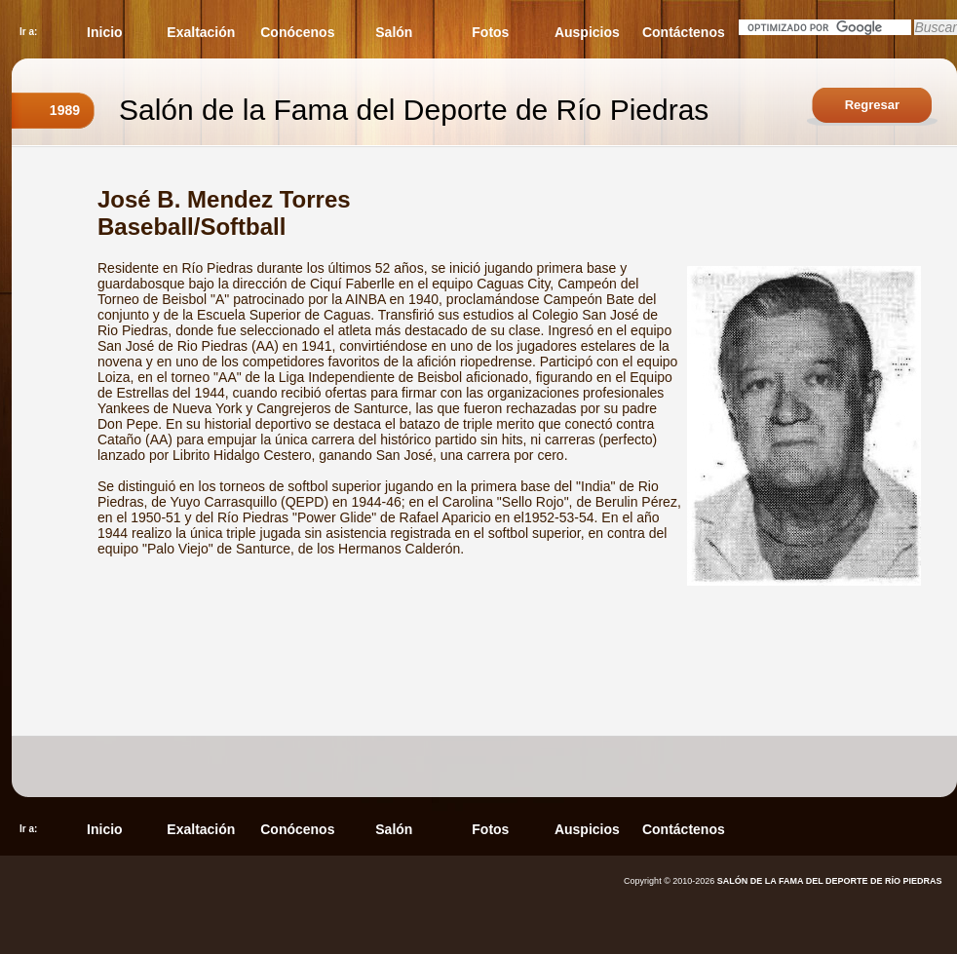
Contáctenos (683, 32)
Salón (393, 32)
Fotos (490, 32)
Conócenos (297, 32)
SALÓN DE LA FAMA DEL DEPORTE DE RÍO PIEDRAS (829, 881)
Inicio (105, 32)
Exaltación (201, 32)
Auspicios (587, 32)
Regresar (872, 104)
